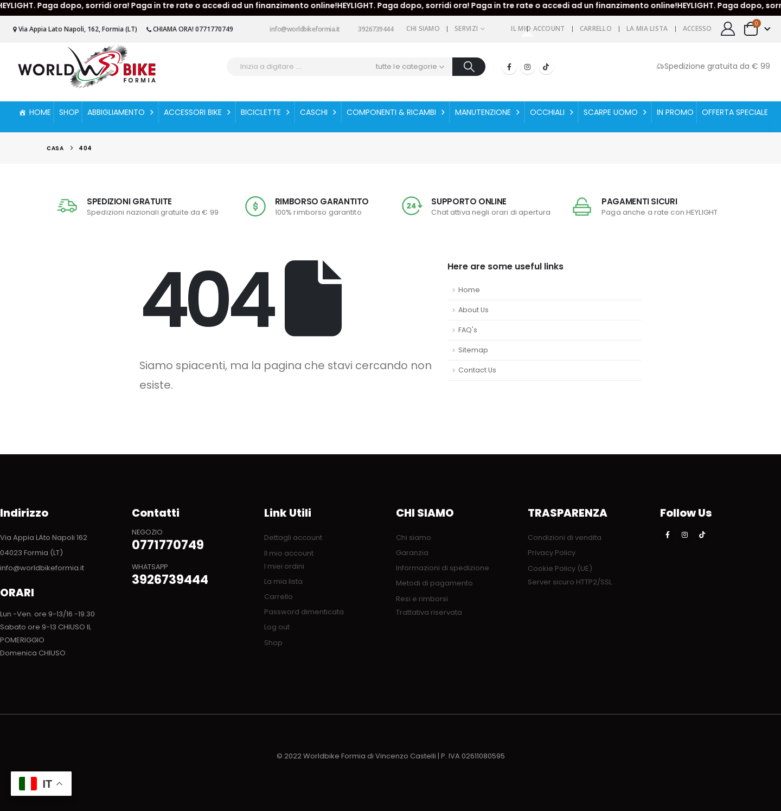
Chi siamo (423, 28)
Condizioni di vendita (564, 537)
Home (469, 289)
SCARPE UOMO (616, 112)
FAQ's (467, 329)
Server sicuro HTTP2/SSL (570, 582)
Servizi (466, 28)
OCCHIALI (552, 112)
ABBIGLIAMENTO (121, 112)
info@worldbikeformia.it (300, 29)
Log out (277, 627)
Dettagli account (293, 537)
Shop (273, 643)
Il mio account (538, 28)
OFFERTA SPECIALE (735, 112)
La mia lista (647, 28)
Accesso (697, 28)
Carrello (596, 28)
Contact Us (477, 370)
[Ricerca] (468, 66)
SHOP (69, 112)
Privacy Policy (551, 553)
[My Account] (728, 29)
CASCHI (319, 112)
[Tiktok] (546, 66)
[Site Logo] (87, 66)
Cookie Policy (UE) (560, 568)
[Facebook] (509, 66)
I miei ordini (284, 566)
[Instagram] (527, 66)
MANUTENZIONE (488, 112)
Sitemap (473, 350)
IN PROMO (675, 112)
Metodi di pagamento (434, 583)
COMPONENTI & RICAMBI (397, 112)
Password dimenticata (304, 612)
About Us (473, 309)
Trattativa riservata (429, 612)
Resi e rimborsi (422, 599)
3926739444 (372, 29)
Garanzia (412, 553)
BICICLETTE (266, 112)
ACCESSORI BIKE (198, 112)
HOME (40, 112)
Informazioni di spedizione (442, 568)
